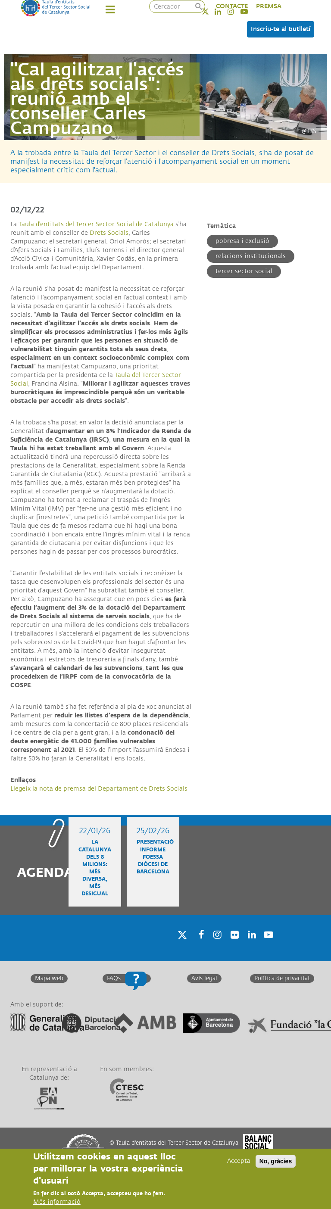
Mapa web (49, 978)
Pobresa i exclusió (242, 241)
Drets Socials (109, 233)
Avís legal (204, 978)
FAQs (114, 978)
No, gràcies (275, 1162)
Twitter (211, 11)
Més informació (57, 1203)
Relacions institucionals (250, 256)
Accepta (238, 1162)
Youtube (267, 945)
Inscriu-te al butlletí (280, 29)
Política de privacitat (282, 978)
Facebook (198, 945)
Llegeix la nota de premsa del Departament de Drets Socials (98, 788)
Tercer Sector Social (243, 271)
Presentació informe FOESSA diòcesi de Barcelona (155, 857)
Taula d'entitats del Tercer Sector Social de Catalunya (96, 224)
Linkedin (250, 945)
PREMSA (268, 6)
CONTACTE (232, 6)
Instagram (216, 945)
